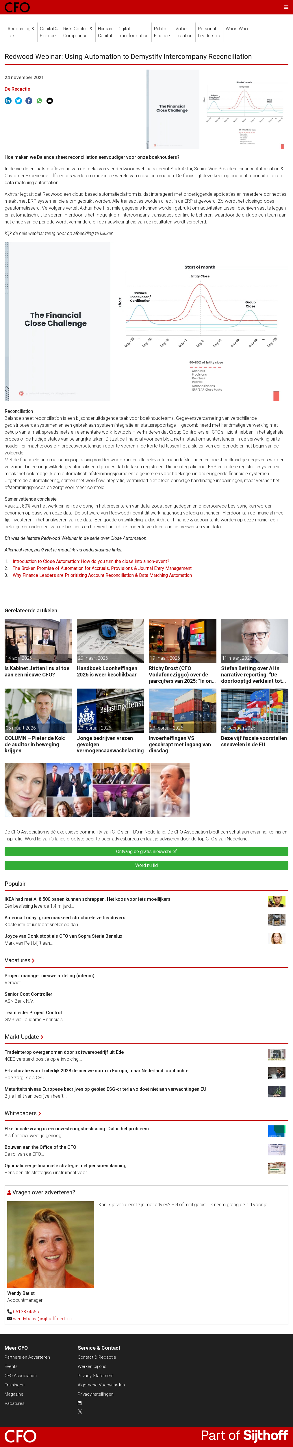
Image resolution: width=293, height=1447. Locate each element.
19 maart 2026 (165, 658)
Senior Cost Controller (28, 994)
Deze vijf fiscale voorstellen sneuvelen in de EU (254, 741)
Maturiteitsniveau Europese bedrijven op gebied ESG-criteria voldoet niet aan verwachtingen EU (105, 1089)
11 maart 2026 (237, 658)
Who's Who (237, 28)
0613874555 (26, 1311)
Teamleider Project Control (33, 1012)
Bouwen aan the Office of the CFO (40, 1147)
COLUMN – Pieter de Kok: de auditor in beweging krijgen (35, 744)
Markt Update (22, 1036)
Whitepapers (21, 1113)
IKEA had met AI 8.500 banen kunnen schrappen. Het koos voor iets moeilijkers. (88, 899)
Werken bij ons (92, 1366)
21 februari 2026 (238, 728)
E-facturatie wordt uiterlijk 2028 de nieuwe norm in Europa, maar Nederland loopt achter (97, 1070)
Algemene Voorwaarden (101, 1385)
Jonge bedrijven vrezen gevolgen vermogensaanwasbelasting (110, 744)
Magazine (14, 1394)
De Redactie (17, 89)
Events (11, 1366)
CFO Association (21, 1375)
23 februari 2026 (94, 728)
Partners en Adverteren (27, 1357)
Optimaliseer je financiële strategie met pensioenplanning (66, 1165)
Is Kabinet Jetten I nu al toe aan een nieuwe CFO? (37, 671)
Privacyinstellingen (96, 1394)
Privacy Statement (96, 1375)
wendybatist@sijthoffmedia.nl (43, 1318)
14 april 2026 (19, 658)
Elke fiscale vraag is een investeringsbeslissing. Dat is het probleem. (77, 1128)
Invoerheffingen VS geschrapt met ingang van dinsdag (180, 744)
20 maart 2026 (93, 658)
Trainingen (15, 1385)
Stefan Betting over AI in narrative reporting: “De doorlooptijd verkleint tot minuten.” (251, 674)
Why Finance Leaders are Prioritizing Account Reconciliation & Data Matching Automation (102, 575)
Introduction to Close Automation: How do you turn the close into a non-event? (91, 561)
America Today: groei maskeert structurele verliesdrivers (65, 917)
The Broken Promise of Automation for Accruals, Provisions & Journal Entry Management (102, 568)
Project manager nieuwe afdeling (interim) (49, 975)
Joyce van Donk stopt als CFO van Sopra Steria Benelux (63, 936)
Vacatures (17, 960)
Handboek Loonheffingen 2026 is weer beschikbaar (107, 671)
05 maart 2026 (21, 728)
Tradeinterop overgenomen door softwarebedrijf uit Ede (64, 1052)
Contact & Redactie (97, 1357)
